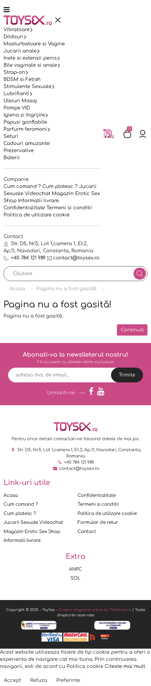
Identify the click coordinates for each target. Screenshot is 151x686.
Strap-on (14, 72)
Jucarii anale (20, 51)
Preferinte (68, 680)
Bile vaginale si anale (30, 65)
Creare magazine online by (95, 610)
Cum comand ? (22, 186)
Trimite (127, 375)
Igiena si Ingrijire (24, 115)
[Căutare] (140, 274)
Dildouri (13, 36)
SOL (75, 578)
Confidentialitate (24, 207)
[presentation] (58, 20)
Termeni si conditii (69, 207)
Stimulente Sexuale (28, 86)
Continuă (132, 330)
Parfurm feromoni (25, 129)
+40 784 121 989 (25, 258)
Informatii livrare (38, 200)
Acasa (11, 495)
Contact (87, 531)
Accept (12, 680)
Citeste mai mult (125, 666)
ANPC (75, 569)
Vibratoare (17, 29)
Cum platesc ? (60, 186)
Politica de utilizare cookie (37, 215)
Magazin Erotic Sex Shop (32, 531)
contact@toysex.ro (73, 258)
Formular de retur (98, 522)
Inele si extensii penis (30, 58)
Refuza (38, 680)
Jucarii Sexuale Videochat (33, 522)
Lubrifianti (16, 93)
